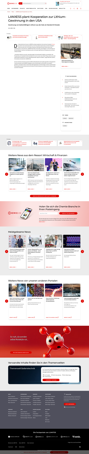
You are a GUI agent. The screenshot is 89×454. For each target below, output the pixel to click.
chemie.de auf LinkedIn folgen (69, 407)
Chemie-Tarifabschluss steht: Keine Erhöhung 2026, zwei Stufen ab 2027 (72, 81)
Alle (20, 3)
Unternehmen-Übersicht (26, 404)
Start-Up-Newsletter (12, 400)
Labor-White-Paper (49, 398)
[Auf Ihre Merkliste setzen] (70, 8)
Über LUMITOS (22, 443)
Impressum (10, 446)
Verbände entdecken (25, 400)
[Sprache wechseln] (77, 8)
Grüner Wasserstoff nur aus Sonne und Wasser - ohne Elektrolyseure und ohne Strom (72, 87)
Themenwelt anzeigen (51, 380)
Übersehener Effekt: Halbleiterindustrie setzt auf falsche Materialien (71, 99)
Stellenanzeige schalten (26, 415)
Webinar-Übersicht (12, 415)
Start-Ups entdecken (25, 398)
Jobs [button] (46, 8)
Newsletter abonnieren (68, 213)
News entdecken (11, 396)
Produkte (47, 413)
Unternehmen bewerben (26, 402)
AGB (16, 446)
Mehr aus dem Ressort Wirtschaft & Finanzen (44, 196)
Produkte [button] (22, 8)
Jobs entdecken (24, 411)
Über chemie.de (30, 443)
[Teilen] (74, 8)
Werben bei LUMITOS (12, 443)
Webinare (47, 419)
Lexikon (34, 411)
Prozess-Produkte (37, 400)
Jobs (46, 417)
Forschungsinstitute (37, 415)
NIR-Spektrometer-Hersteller (21, 352)
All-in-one (47, 421)
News (46, 411)
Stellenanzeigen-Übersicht (26, 417)
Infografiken (35, 413)
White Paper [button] (40, 8)
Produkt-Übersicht (37, 404)
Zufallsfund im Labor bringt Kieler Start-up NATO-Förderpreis (72, 93)
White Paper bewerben (50, 402)
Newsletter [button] (62, 8)
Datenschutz (22, 446)
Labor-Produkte (36, 398)
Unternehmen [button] (14, 8)
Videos (34, 417)
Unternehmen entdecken (26, 396)
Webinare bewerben (12, 413)
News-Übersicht (11, 402)
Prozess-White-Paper (49, 400)
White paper (47, 415)
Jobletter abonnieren (25, 413)
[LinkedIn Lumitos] (80, 446)
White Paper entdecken (50, 396)
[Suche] (45, 3)
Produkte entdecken (37, 396)
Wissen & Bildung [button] (53, 8)
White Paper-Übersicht (50, 404)
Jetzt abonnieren (69, 404)
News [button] (8, 8)
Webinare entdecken (12, 411)
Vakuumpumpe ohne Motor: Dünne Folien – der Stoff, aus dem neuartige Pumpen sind (72, 105)
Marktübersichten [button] (31, 8)
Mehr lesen (43, 221)
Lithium (53, 44)
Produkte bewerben (37, 402)
